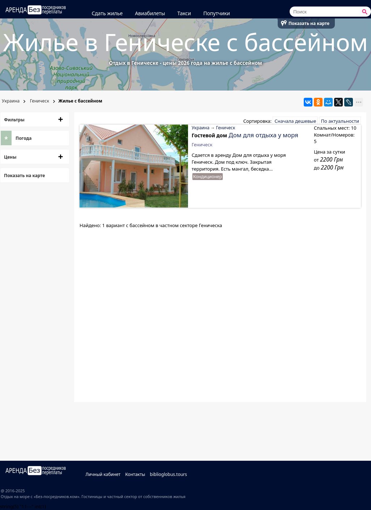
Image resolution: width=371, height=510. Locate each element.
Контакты (135, 474)
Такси (184, 13)
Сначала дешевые (295, 121)
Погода (23, 138)
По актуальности (340, 121)
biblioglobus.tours (168, 474)
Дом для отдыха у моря (263, 135)
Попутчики (216, 13)
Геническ (39, 101)
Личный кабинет (102, 474)
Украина (10, 101)
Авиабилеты (150, 13)
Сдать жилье (107, 13)
